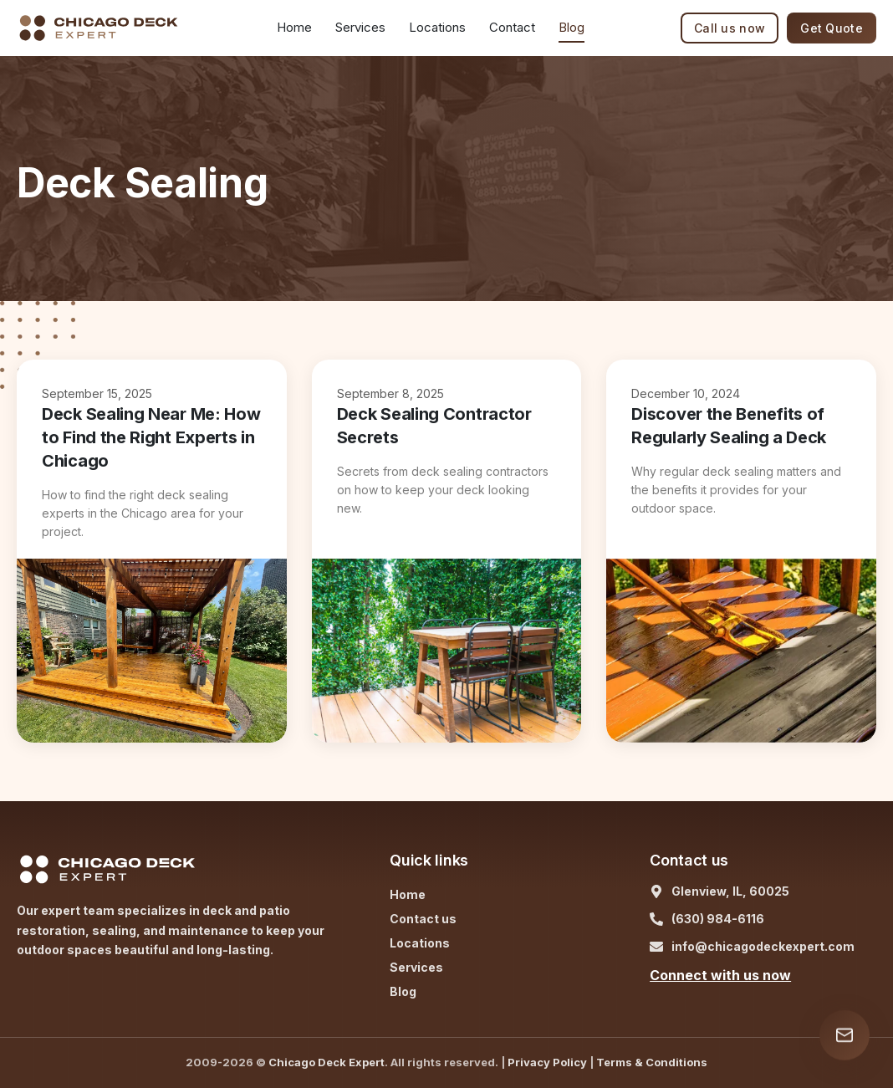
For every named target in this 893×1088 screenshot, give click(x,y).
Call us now (729, 28)
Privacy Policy (547, 1062)
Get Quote (831, 28)
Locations (437, 27)
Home (294, 27)
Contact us (423, 919)
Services (416, 967)
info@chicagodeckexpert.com (763, 946)
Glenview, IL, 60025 (730, 891)
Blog (571, 27)
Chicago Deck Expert (326, 1062)
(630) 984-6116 (717, 919)
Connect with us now (720, 975)
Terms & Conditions (651, 1062)
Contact (512, 27)
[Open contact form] (844, 1035)
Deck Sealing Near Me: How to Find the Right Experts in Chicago (151, 437)
